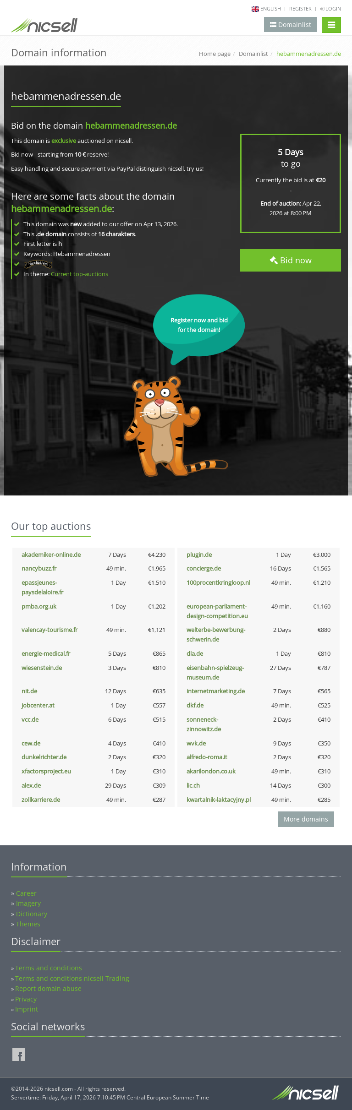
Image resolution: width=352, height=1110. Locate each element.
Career (26, 893)
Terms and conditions (48, 967)
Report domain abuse (48, 988)
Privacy (26, 999)
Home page (215, 53)
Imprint (26, 1009)
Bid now (291, 260)
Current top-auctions (79, 274)
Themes (28, 924)
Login (330, 8)
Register (300, 8)
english (270, 8)
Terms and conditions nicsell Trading (72, 978)
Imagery (28, 903)
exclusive (63, 140)
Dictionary (31, 913)
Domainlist (253, 53)
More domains (306, 819)
